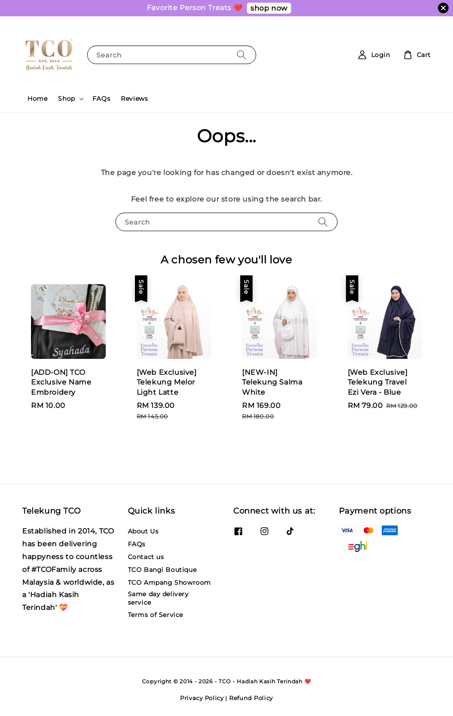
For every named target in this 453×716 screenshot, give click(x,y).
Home (37, 99)
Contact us (146, 557)
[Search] (241, 54)
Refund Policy (251, 697)
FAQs (101, 99)
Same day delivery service (158, 598)
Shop (66, 99)
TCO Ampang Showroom (169, 583)
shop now (269, 8)
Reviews (134, 99)
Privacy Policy (202, 697)
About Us (143, 531)
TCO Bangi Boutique (162, 570)
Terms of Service (156, 615)
